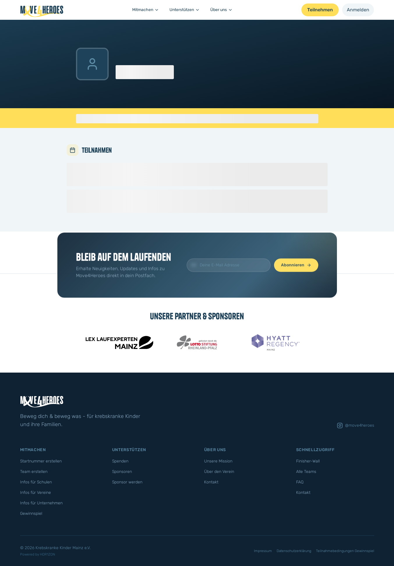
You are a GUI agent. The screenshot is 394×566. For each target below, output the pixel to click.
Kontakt (211, 482)
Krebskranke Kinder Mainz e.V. (63, 547)
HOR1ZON (47, 554)
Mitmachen (145, 9)
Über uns (221, 9)
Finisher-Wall (308, 461)
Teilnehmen (320, 10)
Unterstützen (184, 9)
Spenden (120, 461)
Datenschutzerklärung (294, 551)
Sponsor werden (127, 482)
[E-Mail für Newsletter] (229, 275)
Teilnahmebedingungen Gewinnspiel (345, 551)
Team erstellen (33, 471)
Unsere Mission (218, 461)
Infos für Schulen (36, 482)
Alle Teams (306, 471)
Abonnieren (296, 274)
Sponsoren (122, 471)
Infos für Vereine (35, 492)
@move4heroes (355, 425)
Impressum (263, 551)
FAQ (299, 482)
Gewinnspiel (31, 513)
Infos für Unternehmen (41, 503)
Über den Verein (219, 471)
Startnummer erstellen (41, 461)
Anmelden (358, 10)
